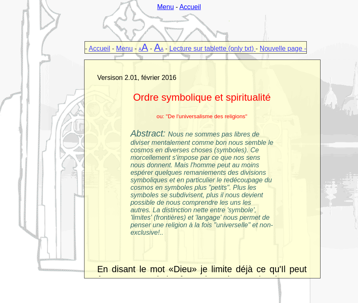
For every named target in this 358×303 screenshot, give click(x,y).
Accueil (190, 6)
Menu (165, 6)
